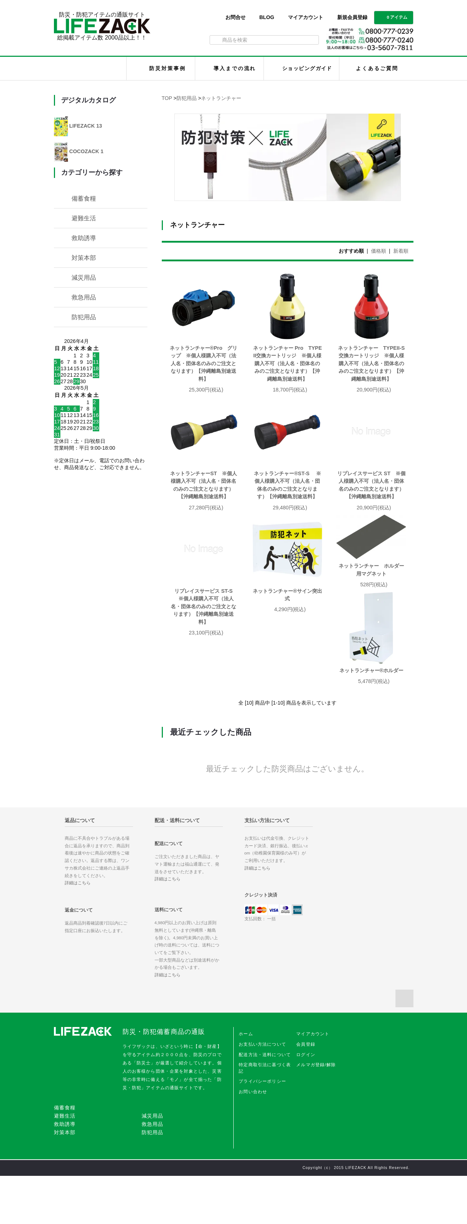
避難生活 (84, 218)
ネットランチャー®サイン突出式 (287, 595)
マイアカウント (305, 17)
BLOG (266, 17)
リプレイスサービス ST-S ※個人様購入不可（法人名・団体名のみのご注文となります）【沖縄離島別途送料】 (203, 606)
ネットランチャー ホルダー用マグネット (371, 570)
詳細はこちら (78, 931)
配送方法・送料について (265, 1103)
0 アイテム (393, 17)
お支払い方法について (262, 1092)
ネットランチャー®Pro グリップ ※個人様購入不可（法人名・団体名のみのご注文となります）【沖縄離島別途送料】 (204, 363)
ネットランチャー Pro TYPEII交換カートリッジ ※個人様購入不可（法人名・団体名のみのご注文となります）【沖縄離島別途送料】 (287, 363)
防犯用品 (187, 98)
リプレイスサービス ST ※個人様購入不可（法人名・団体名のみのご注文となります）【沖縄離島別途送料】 (371, 485)
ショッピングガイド (307, 68)
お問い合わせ (253, 1140)
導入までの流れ (235, 68)
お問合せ (235, 17)
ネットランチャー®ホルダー (204, 718)
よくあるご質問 (377, 68)
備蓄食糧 (84, 198)
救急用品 (84, 297)
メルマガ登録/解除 (316, 1113)
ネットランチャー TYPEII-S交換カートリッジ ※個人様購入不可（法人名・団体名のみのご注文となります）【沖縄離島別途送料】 (371, 363)
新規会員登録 (352, 17)
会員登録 (305, 1092)
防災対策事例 (167, 68)
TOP (167, 98)
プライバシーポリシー (262, 1129)
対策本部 (84, 257)
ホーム (246, 1082)
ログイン (305, 1103)
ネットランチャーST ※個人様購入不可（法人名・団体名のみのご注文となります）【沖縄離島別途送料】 (203, 485)
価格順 (378, 251)
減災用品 (84, 277)
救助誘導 (84, 238)
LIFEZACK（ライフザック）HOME (92, 68)
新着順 (400, 251)
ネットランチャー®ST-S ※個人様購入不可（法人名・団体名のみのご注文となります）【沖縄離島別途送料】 (287, 485)
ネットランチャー (221, 98)
